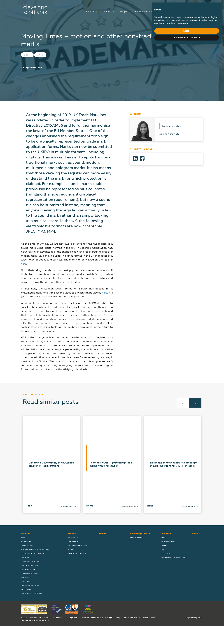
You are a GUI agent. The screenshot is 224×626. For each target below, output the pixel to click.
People (124, 11)
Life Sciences (73, 541)
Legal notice (74, 618)
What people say (168, 541)
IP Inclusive (165, 553)
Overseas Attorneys (29, 573)
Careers (166, 11)
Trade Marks (26, 541)
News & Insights (137, 538)
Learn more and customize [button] (186, 617)
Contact (198, 11)
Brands (71, 550)
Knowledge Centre (143, 11)
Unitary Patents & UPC (30, 585)
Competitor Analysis (29, 565)
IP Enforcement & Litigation (32, 553)
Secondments (27, 589)
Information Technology (78, 546)
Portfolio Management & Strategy (35, 550)
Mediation (25, 558)
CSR (163, 550)
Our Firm (181, 11)
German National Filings (31, 593)
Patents (24, 538)
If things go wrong (112, 618)
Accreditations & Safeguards (173, 558)
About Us (165, 538)
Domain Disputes (28, 570)
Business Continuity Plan (92, 618)
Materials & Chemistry (77, 553)
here (23, 263)
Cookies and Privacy (131, 618)
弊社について (181, 5)
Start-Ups (25, 577)
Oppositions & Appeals (30, 561)
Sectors (108, 11)
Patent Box (25, 581)
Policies (145, 618)
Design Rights (27, 546)
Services (90, 11)
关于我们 (198, 5)
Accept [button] (186, 610)
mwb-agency (43, 620)
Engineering (73, 538)
